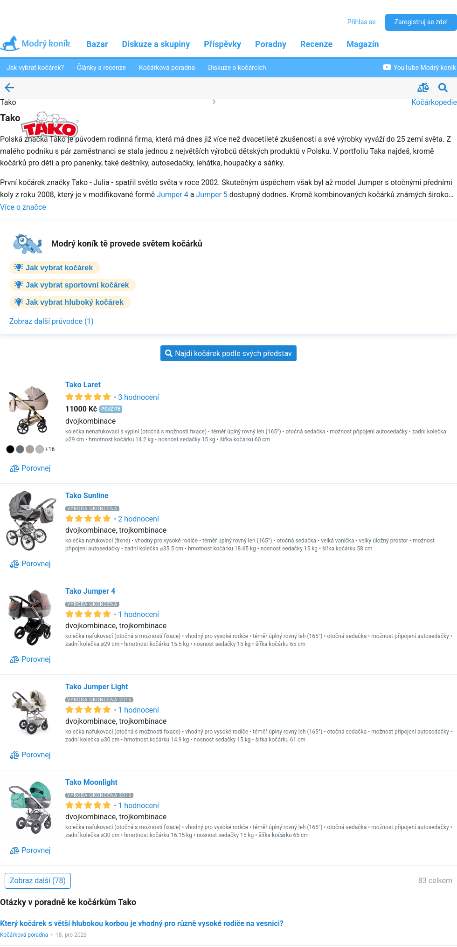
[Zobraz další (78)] (38, 881)
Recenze (316, 44)
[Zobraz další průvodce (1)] (51, 321)
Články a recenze (101, 67)
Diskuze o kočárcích (237, 67)
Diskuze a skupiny (156, 44)
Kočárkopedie (434, 102)
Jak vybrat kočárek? (35, 67)
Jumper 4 (172, 194)
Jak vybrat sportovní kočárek (77, 285)
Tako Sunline (87, 495)
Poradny (270, 44)
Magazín (362, 44)
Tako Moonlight (91, 782)
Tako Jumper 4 (90, 591)
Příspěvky (222, 44)
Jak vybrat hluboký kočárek (75, 302)
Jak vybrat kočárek (59, 268)
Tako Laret (83, 384)
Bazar (97, 44)
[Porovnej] (30, 468)
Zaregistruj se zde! (421, 22)
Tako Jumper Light (96, 686)
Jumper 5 (212, 194)
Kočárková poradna (167, 67)
